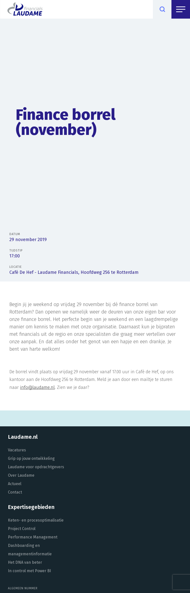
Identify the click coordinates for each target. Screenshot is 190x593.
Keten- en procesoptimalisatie (36, 520)
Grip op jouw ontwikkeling (31, 458)
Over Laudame (21, 475)
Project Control (21, 528)
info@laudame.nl (37, 387)
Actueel (14, 483)
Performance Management (32, 537)
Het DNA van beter (25, 562)
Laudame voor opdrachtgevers (36, 467)
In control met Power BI (29, 570)
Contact (15, 492)
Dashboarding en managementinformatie (30, 549)
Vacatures (17, 450)
